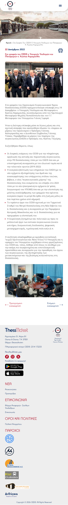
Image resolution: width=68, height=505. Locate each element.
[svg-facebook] (7, 356)
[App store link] (14, 373)
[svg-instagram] (12, 356)
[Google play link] (14, 366)
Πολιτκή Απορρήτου (13, 424)
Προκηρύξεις (10, 394)
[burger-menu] (60, 6)
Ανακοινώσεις (10, 390)
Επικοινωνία (10, 412)
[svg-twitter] (18, 356)
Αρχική (8, 43)
